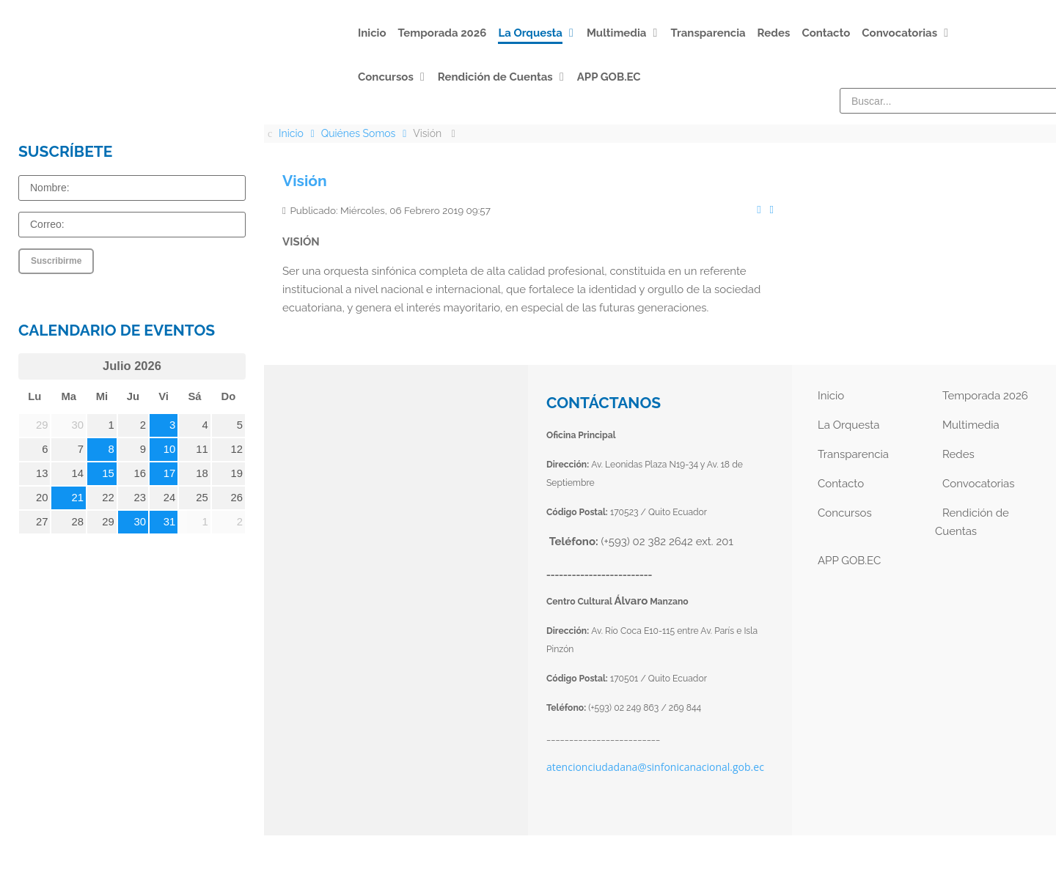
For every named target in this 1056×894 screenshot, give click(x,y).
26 (237, 497)
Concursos (845, 513)
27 (42, 522)
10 (170, 449)
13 (42, 473)
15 (108, 473)
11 (202, 449)
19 (237, 473)
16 (140, 473)
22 (108, 497)
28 (78, 522)
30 (140, 522)
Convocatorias (978, 483)
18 (202, 473)
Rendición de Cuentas (972, 522)
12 (237, 449)
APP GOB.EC (849, 560)
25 (202, 497)
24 (170, 497)
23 (140, 497)
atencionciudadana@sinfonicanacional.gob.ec (655, 767)
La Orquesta (848, 425)
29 (108, 522)
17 (170, 473)
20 (42, 497)
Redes (958, 454)
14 (78, 473)
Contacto (841, 483)
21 (78, 497)
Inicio (831, 395)
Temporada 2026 (985, 395)
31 (170, 522)
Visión (304, 180)
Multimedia (971, 425)
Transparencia (853, 454)
